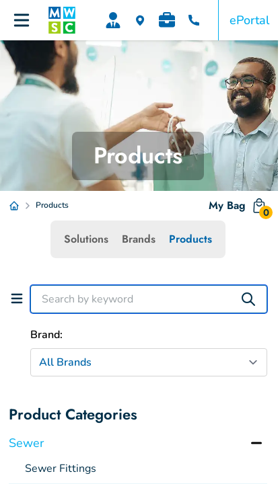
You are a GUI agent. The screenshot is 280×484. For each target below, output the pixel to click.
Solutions (86, 239)
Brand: (46, 334)
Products (190, 239)
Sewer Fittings (60, 468)
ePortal (249, 20)
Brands (138, 239)
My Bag (238, 208)
